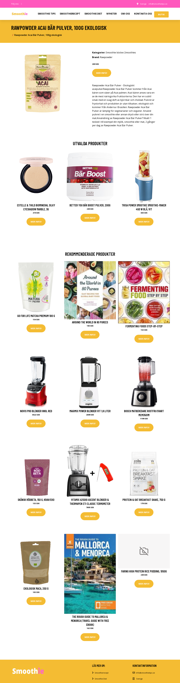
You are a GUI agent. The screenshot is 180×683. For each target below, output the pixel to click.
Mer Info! (101, 72)
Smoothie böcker (115, 52)
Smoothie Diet (101, 681)
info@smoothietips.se (156, 3)
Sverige (140, 3)
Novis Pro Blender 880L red (36, 412)
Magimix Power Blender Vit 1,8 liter (90, 412)
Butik (161, 14)
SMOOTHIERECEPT (70, 13)
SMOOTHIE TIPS (47, 13)
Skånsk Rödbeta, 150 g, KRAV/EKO (36, 501)
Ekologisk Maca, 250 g (36, 590)
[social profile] (21, 4)
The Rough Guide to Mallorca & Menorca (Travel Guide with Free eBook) (90, 622)
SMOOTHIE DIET (93, 13)
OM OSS (125, 13)
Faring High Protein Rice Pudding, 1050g (144, 573)
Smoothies (130, 52)
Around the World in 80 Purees (90, 322)
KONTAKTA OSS (143, 13)
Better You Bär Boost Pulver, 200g (90, 205)
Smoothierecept (101, 675)
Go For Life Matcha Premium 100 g (36, 316)
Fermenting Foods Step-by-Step (144, 326)
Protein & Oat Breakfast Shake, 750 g (144, 501)
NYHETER (111, 13)
